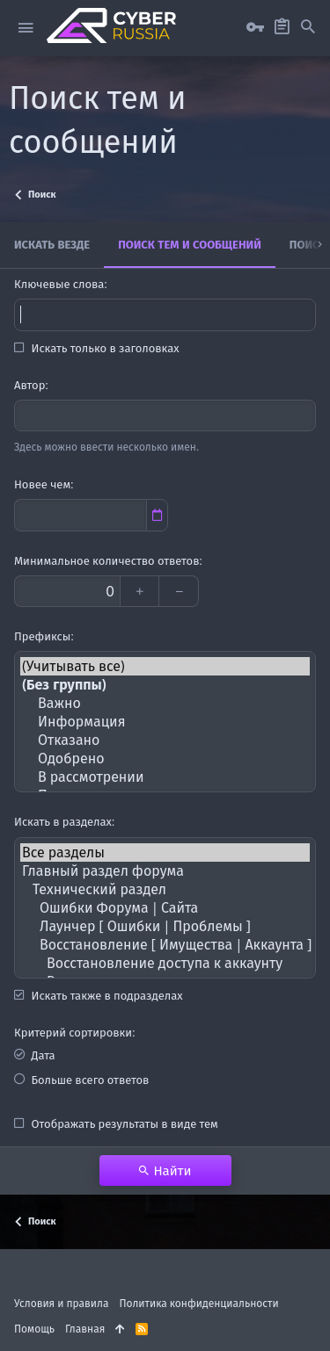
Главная (85, 1328)
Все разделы (165, 852)
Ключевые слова (59, 284)
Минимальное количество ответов (107, 560)
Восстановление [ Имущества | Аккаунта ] (165, 945)
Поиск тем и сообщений (189, 244)
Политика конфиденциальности (198, 1303)
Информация (165, 721)
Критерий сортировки (73, 1032)
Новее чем (42, 484)
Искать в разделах (63, 821)
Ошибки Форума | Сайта (165, 908)
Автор (29, 385)
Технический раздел (165, 889)
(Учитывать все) (165, 666)
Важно (165, 703)
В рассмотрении (165, 777)
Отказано (165, 740)
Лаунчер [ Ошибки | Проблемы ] (165, 926)
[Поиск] (308, 27)
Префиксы (42, 636)
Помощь (34, 1328)
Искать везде (52, 244)
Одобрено (165, 758)
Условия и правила (61, 1303)
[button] (25, 28)
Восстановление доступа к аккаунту (165, 963)
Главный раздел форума (165, 871)
